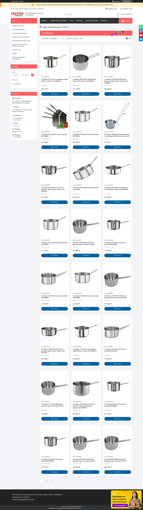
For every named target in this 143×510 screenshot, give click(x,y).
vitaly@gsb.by (16, 125)
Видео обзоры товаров (59, 20)
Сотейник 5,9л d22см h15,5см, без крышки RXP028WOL (115, 405)
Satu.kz (79, 506)
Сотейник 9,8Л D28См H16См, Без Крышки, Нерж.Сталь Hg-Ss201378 (115, 460)
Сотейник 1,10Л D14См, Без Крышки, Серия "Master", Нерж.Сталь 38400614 (85, 350)
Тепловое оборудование (19, 33)
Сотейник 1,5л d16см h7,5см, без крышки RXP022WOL (54, 296)
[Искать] (65, 14)
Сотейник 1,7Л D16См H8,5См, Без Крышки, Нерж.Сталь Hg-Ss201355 (52, 405)
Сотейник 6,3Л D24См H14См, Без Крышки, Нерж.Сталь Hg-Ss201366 (84, 460)
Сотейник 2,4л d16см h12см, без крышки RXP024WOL (85, 296)
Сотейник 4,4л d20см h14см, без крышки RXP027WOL (85, 135)
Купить (56, 94)
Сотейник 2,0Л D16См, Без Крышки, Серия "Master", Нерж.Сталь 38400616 (54, 80)
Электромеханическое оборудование (19, 58)
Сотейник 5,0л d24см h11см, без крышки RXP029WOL (54, 135)
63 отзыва (117, 1)
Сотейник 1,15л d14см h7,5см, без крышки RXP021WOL (115, 350)
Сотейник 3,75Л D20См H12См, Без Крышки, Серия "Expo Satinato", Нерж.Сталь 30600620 (84, 405)
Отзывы (14, 53)
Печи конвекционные (18, 29)
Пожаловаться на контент (88, 508)
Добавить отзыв (127, 9)
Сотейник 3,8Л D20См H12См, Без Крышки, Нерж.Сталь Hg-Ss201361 (84, 243)
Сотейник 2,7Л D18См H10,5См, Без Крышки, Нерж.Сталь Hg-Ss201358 (115, 296)
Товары (43, 20)
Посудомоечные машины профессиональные (19, 45)
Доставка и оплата (91, 20)
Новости (104, 20)
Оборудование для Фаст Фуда (21, 40)
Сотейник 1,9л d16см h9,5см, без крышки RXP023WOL (54, 243)
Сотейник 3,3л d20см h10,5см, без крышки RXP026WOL (115, 243)
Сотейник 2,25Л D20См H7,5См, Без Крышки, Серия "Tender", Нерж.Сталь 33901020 (53, 189)
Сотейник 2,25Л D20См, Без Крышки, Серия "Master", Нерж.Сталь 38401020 (116, 188)
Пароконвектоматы (18, 26)
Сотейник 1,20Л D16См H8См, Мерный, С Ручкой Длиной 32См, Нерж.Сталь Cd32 (117, 135)
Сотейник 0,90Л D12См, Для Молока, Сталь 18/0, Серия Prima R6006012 (84, 80)
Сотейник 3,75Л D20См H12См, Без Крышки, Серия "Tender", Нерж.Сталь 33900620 (116, 81)
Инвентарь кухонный (54, 27)
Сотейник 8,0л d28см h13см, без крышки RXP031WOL (85, 188)
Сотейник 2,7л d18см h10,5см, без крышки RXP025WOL (52, 460)
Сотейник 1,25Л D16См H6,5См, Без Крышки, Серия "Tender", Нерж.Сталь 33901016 (53, 350)
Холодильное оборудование (20, 37)
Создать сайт (14, 1)
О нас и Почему (16, 49)
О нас (71, 20)
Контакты (79, 20)
